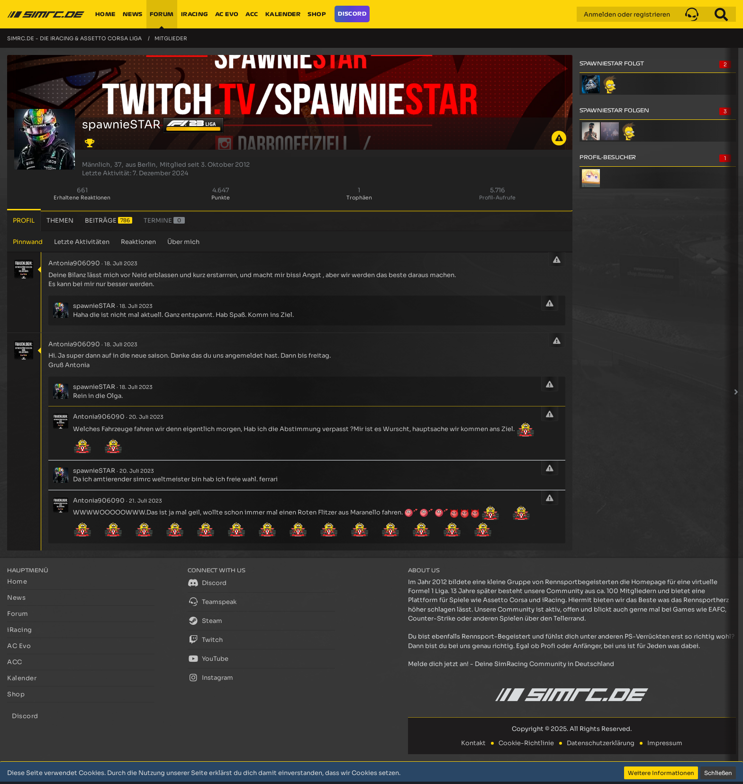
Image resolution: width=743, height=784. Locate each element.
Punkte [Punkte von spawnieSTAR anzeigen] (220, 197)
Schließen (718, 772)
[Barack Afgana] (591, 131)
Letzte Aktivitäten (81, 242)
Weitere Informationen (661, 772)
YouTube (208, 658)
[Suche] (721, 14)
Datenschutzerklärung (600, 743)
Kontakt (473, 743)
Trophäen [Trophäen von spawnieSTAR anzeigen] (359, 197)
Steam (205, 620)
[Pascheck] (591, 84)
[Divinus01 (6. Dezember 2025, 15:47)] (591, 178)
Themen (59, 220)
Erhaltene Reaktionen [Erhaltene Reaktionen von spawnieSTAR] (82, 197)
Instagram (210, 677)
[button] (692, 14)
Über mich (183, 242)
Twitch (205, 639)
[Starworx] (609, 84)
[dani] (609, 131)
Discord (207, 582)
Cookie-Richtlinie (526, 743)
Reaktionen (138, 242)
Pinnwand (28, 242)
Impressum (664, 743)
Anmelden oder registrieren (627, 14)
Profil (24, 220)
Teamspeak (212, 601)
